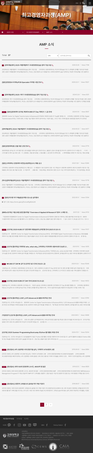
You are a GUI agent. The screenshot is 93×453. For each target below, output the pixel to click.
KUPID (26, 419)
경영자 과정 (15, 32)
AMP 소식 (54, 32)
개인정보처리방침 (8, 419)
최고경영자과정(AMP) (35, 32)
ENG (77, 3)
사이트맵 (19, 419)
